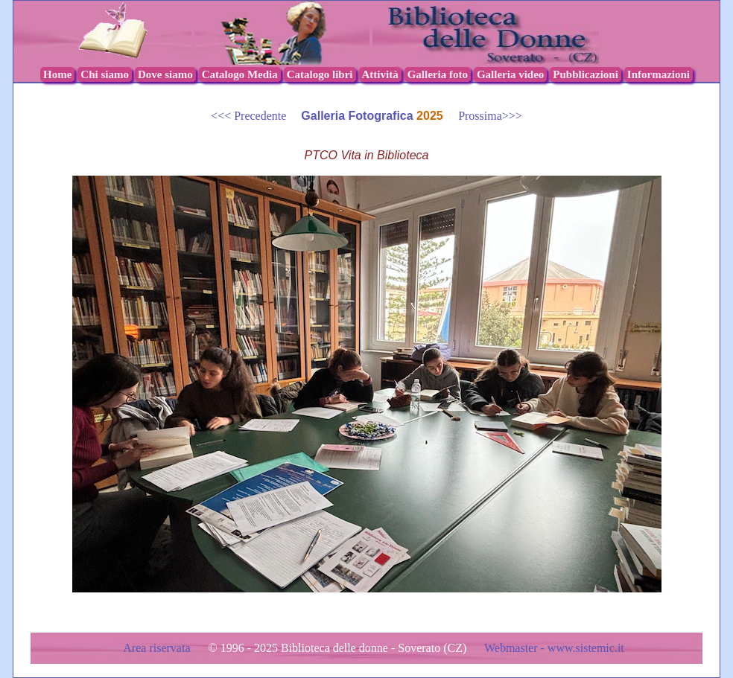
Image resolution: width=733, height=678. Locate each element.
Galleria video (510, 74)
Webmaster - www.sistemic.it (554, 648)
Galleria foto (437, 74)
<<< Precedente (256, 115)
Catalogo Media (240, 74)
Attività (380, 74)
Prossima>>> (484, 115)
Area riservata (158, 648)
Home (57, 74)
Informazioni (658, 74)
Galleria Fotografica (358, 115)
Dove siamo (165, 74)
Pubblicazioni (585, 74)
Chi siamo (104, 74)
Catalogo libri (320, 74)
